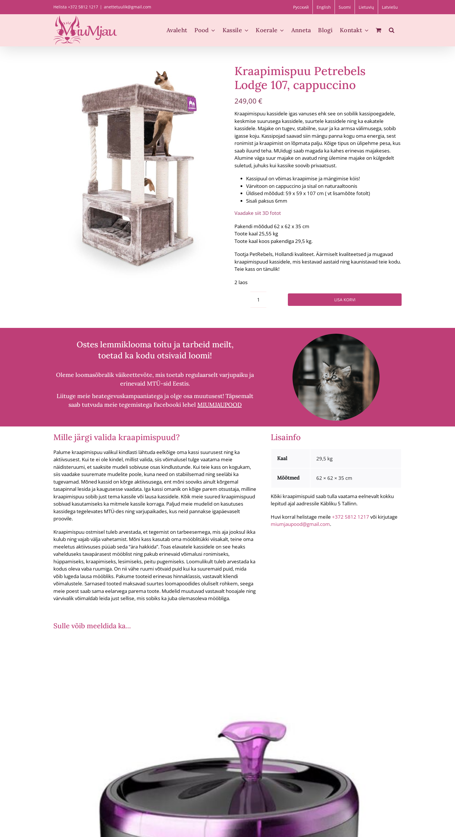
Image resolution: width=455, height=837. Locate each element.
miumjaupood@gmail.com (300, 524)
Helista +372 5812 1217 (75, 7)
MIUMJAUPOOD (219, 404)
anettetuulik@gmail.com (127, 7)
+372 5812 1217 (350, 516)
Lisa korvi (344, 299)
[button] (391, 30)
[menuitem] (301, 7)
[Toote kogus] (258, 300)
